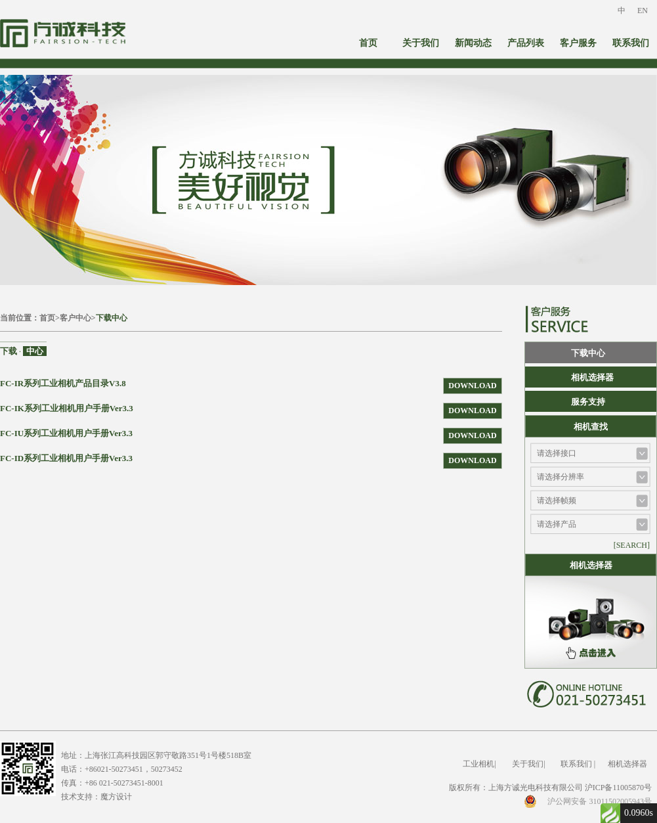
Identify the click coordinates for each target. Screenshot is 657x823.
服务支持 (588, 402)
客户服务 (578, 43)
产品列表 (525, 43)
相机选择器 (592, 377)
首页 (368, 43)
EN (642, 10)
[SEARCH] (632, 545)
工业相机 (478, 763)
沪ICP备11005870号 (618, 787)
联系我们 (630, 43)
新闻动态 (473, 43)
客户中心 (75, 318)
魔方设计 (116, 796)
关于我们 (420, 43)
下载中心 (111, 318)
